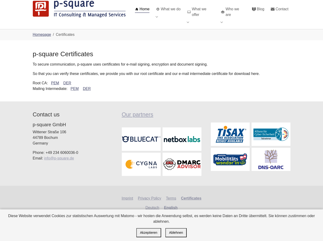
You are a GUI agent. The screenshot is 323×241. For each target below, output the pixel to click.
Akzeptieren (148, 232)
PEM (55, 91)
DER (67, 91)
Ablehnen (176, 232)
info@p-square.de (59, 166)
